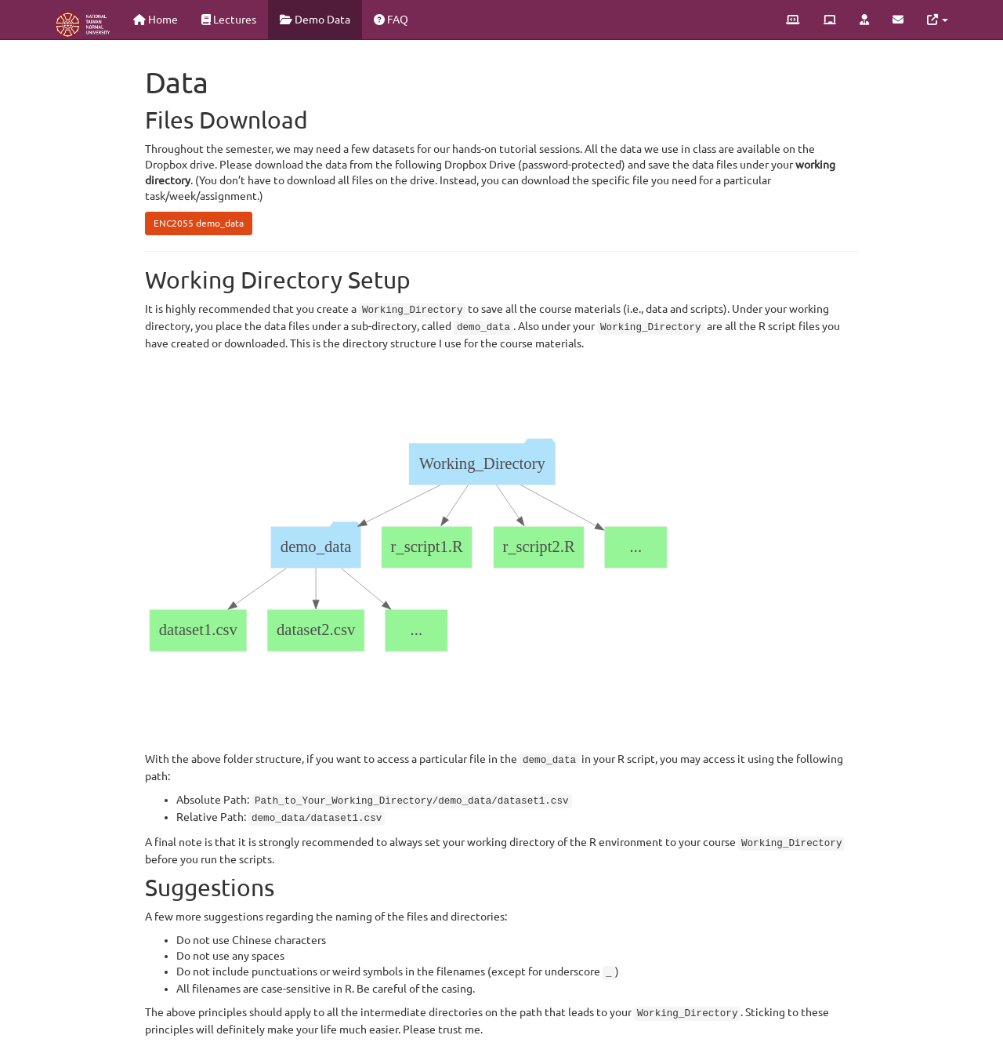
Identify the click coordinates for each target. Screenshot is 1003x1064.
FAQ (391, 19)
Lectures (228, 19)
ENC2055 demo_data (199, 223)
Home (155, 19)
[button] (937, 19)
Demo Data (315, 19)
